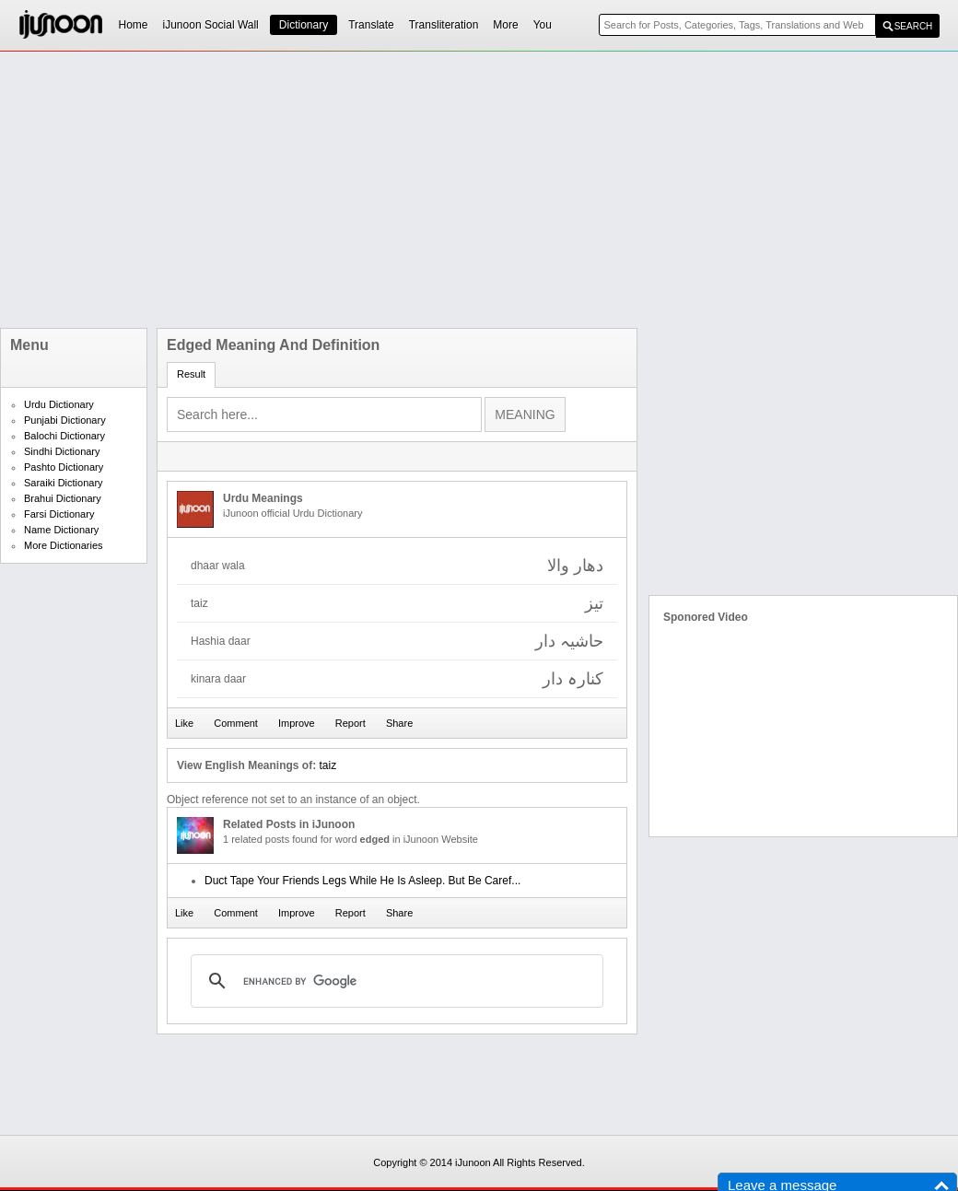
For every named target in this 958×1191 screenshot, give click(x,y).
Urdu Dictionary (59, 404)
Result (191, 373)
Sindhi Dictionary (62, 451)
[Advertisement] (386, 190)
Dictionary (303, 24)
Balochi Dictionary (64, 435)
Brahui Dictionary (62, 498)
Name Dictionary (61, 529)
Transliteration (444, 24)
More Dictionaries (63, 545)
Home (133, 24)
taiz (327, 765)
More (505, 24)
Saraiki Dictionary (63, 482)
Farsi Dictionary (59, 514)
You (542, 24)
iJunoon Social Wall (211, 24)
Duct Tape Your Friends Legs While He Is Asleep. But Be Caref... (362, 880)
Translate (371, 24)
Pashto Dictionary (63, 467)
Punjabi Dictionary (65, 420)
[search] (394, 981)
